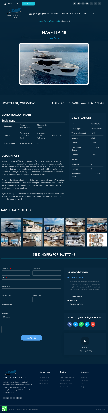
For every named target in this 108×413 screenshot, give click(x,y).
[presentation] (15, 329)
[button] (85, 278)
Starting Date (7, 295)
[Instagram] (83, 3)
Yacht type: (76, 128)
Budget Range (7, 304)
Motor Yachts (54, 38)
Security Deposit (76, 297)
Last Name (36, 269)
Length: (75, 138)
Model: (74, 124)
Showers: (75, 164)
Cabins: (75, 155)
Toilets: (75, 169)
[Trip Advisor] (95, 3)
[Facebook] (74, 3)
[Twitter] (79, 3)
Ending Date (37, 295)
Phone (85, 347)
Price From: (76, 173)
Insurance (73, 300)
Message (5, 313)
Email (4, 278)
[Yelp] (99, 3)
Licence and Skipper (76, 277)
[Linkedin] (87, 3)
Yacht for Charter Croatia (14, 16)
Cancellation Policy (76, 304)
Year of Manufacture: (80, 133)
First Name (6, 269)
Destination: (77, 147)
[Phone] (85, 341)
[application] (79, 13)
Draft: (74, 142)
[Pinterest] (91, 3)
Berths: (75, 159)
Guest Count (6, 286)
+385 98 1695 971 (13, 3)
